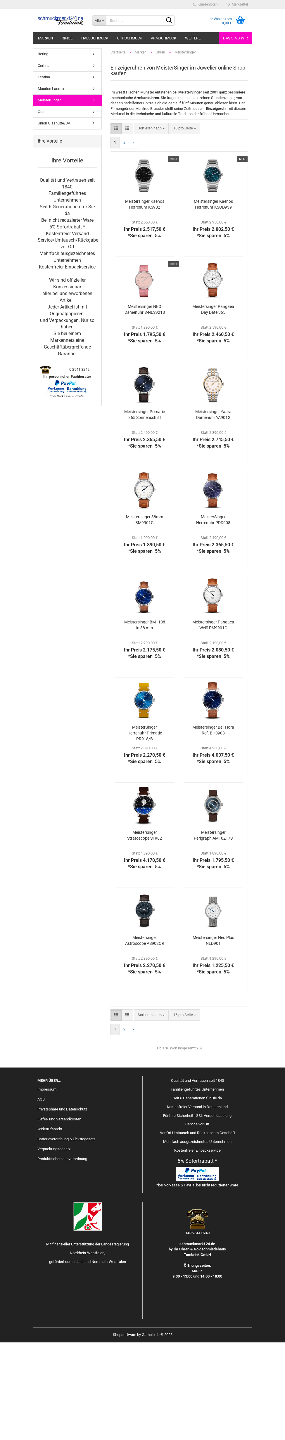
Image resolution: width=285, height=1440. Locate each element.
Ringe (67, 38)
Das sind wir (235, 38)
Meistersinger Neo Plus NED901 (213, 1038)
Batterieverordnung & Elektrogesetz (66, 1236)
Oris (41, 209)
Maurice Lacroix (51, 186)
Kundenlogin (205, 4)
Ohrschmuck (129, 38)
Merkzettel (237, 4)
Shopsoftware (124, 1432)
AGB (41, 1197)
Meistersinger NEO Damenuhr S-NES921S (145, 407)
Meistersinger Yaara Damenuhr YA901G (213, 512)
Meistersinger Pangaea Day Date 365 (213, 407)
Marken (45, 38)
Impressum (46, 1187)
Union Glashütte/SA (54, 221)
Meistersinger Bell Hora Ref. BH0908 (213, 827)
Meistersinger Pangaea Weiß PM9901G (213, 722)
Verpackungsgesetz (53, 1246)
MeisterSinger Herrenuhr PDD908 (213, 617)
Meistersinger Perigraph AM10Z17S (213, 933)
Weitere (193, 38)
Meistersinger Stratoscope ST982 (144, 933)
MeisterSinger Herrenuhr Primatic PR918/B (144, 830)
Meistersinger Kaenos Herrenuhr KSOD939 (213, 302)
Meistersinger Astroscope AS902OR (144, 1038)
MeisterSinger (49, 197)
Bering (43, 151)
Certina (43, 163)
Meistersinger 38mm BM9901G (144, 617)
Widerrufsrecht (49, 1226)
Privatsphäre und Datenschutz (62, 1207)
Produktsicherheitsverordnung (62, 1256)
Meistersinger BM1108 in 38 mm (144, 722)
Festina (44, 174)
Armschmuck (163, 38)
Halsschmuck (94, 38)
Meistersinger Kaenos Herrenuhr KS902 (144, 302)
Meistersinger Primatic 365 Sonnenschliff (144, 512)
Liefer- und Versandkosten (59, 1216)
